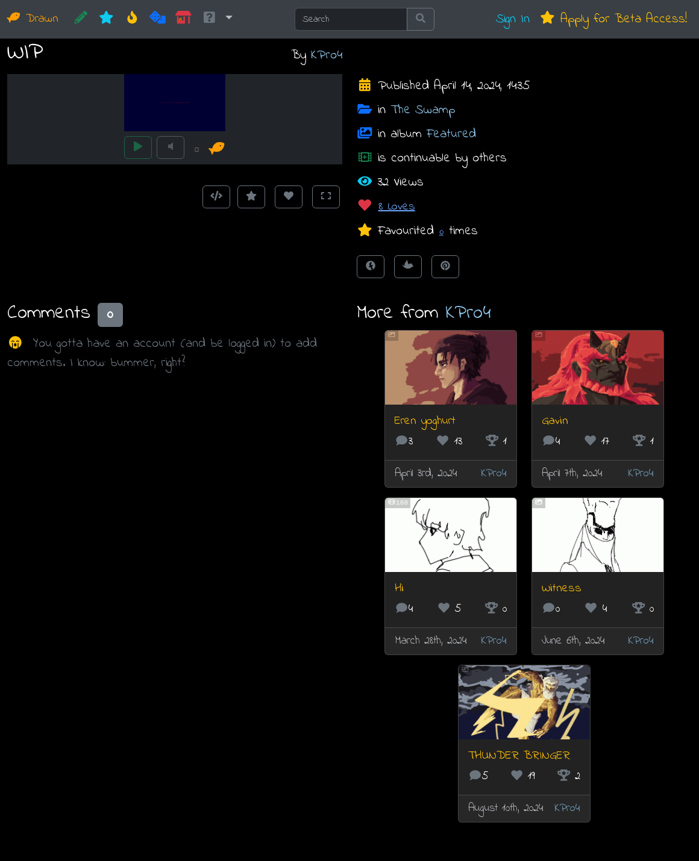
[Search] (351, 19)
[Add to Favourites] (251, 196)
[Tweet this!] (408, 266)
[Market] (183, 19)
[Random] (158, 19)
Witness (561, 588)
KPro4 (326, 55)
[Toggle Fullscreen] (326, 196)
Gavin (555, 421)
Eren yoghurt (425, 421)
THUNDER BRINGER (519, 756)
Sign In (513, 19)
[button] (216, 19)
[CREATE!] (81, 19)
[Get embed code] (216, 196)
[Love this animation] (288, 196)
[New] (106, 19)
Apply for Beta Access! (613, 19)
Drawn (32, 19)
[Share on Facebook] (370, 266)
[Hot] (132, 19)
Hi (399, 588)
